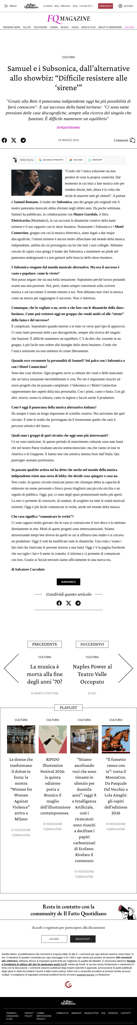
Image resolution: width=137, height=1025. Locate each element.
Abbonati (106, 6)
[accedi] (125, 6)
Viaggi (75, 27)
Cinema (54, 27)
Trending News (11, 27)
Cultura (129, 27)
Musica (65, 27)
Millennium (65, 6)
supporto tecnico (85, 971)
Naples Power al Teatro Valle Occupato (92, 673)
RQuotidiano (70, 127)
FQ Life (27, 27)
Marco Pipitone (46, 692)
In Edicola (48, 6)
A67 (93, 692)
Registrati (82, 936)
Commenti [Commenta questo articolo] (124, 140)
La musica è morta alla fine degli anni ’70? (45, 673)
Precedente (44, 643)
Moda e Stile (88, 27)
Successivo (92, 643)
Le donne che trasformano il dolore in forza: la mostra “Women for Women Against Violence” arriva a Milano (21, 787)
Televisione (40, 27)
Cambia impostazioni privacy (44, 1013)
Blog (56, 6)
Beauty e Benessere (110, 27)
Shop (75, 6)
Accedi (54, 936)
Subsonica (68, 581)
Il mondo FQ (87, 6)
